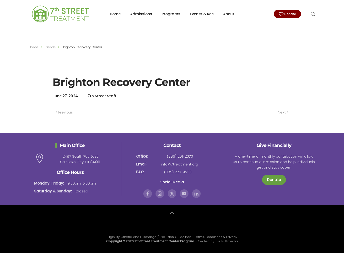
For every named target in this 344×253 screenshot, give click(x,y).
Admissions (141, 13)
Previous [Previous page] (64, 112)
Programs (171, 13)
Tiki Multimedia (226, 241)
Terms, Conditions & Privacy (215, 237)
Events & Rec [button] (202, 13)
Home (115, 13)
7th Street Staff (102, 95)
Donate (287, 14)
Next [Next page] (283, 112)
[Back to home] (60, 14)
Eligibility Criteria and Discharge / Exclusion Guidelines (149, 237)
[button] (313, 14)
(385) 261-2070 (180, 156)
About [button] (228, 13)
